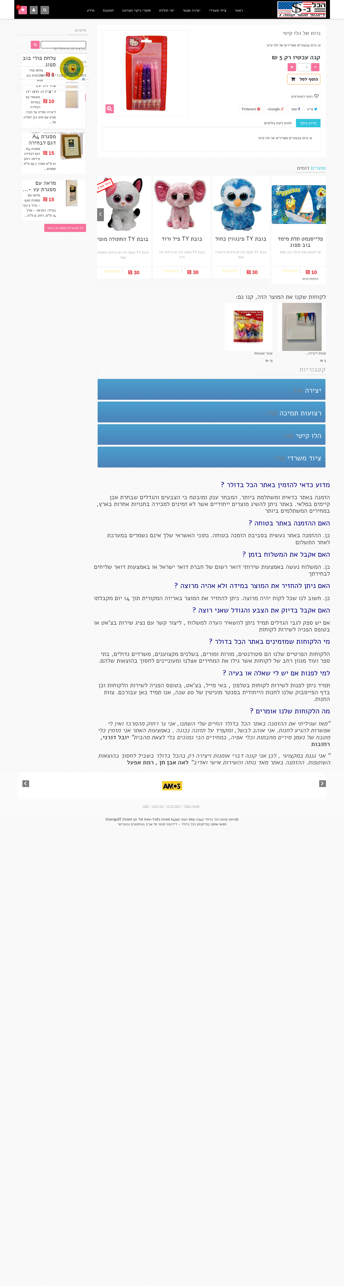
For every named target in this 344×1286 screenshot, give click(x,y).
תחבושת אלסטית (37, 167)
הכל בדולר (212, 1278)
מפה (146, 1265)
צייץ (312, 109)
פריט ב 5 (57, 135)
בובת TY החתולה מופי (53, 725)
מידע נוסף (308, 123)
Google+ (275, 109)
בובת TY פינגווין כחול (53, 818)
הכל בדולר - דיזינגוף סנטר (177, 1283)
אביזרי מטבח (74, 190)
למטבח (108, 10)
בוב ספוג (49, 182)
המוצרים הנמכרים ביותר (62, 212)
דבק (45, 143)
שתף (295, 109)
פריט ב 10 (76, 135)
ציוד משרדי (217, 10)
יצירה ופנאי (191, 10)
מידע (90, 10)
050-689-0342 (192, 1278)
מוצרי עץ (77, 143)
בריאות (79, 151)
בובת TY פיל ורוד (53, 911)
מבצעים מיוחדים (70, 61)
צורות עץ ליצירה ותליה (41, 227)
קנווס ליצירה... (315, 353)
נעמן (298, 737)
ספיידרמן (62, 167)
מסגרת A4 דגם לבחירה (42, 278)
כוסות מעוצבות (55, 198)
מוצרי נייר (47, 151)
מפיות (80, 182)
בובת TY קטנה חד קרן (53, 633)
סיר (48, 174)
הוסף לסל (304, 79)
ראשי (239, 10)
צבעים (64, 151)
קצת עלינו (173, 1265)
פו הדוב (65, 182)
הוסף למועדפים (302, 96)
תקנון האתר (191, 1265)
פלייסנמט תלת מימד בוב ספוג (300, 242)
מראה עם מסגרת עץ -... (39, 325)
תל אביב (151, 1283)
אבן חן (167, 762)
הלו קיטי (77, 174)
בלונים (30, 151)
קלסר (35, 198)
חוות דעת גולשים (277, 123)
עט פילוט (60, 159)
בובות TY (59, 143)
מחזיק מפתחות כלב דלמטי (54, 543)
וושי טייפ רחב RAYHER (54, 1198)
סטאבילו (42, 159)
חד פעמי (40, 135)
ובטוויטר (124, 1283)
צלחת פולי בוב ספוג (39, 76)
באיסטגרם (138, 1283)
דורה (42, 190)
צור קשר (158, 1265)
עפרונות (61, 174)
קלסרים (78, 167)
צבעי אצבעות (263, 353)
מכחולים (78, 159)
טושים (32, 143)
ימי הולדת (166, 10)
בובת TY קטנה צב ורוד (53, 447)
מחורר (55, 190)
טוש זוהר (77, 198)
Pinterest (251, 109)
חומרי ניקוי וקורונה (136, 10)
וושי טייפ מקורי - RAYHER (53, 1015)
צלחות (36, 174)
